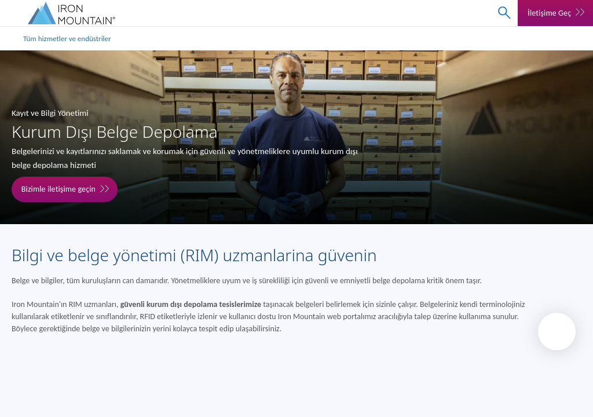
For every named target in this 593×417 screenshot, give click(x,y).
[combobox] (504, 12)
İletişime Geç (549, 13)
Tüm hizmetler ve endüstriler (67, 38)
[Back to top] (557, 331)
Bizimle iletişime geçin (58, 189)
